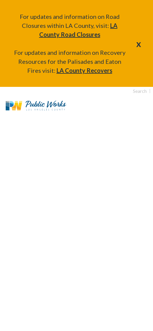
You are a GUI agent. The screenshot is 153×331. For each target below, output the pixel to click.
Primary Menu (141, 105)
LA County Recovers (84, 70)
